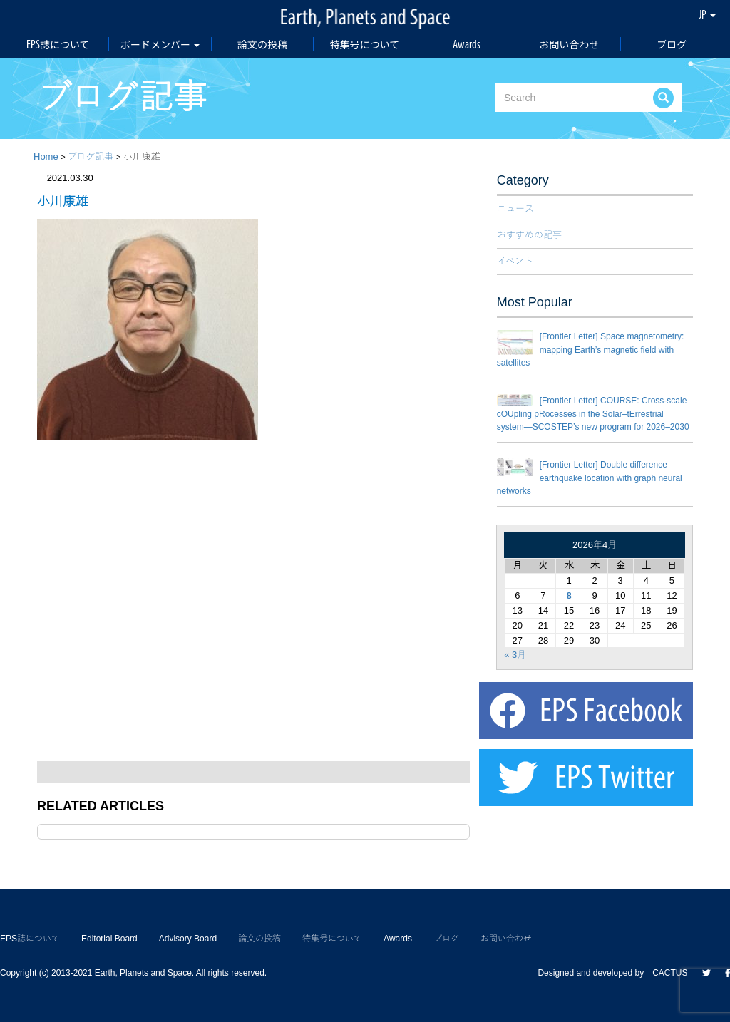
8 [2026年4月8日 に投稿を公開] (568, 595)
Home (46, 156)
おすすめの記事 (529, 234)
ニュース (515, 208)
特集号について (365, 44)
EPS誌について (58, 44)
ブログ (672, 44)
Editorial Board (109, 939)
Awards (466, 44)
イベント (515, 261)
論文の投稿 (262, 44)
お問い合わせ (569, 44)
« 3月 (515, 654)
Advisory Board (188, 939)
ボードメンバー (160, 44)
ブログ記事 (90, 156)
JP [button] (707, 14)
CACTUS (669, 973)
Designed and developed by (595, 973)
